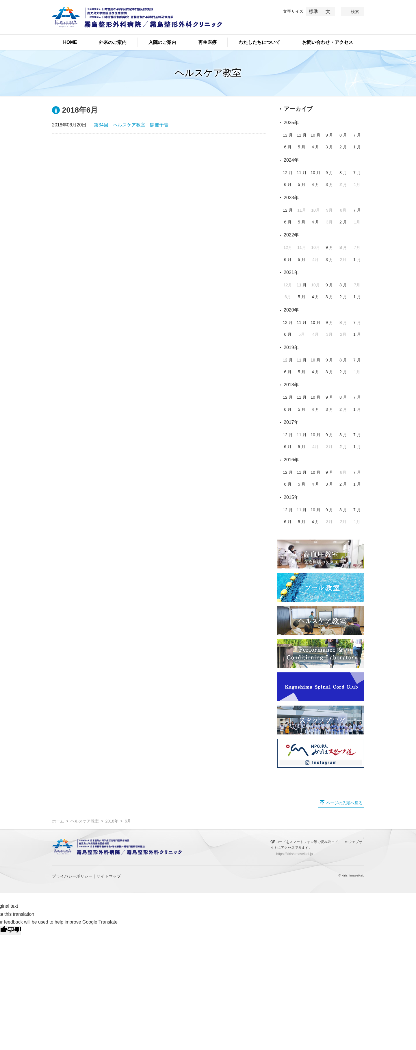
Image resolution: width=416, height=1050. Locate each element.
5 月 (301, 147)
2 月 (343, 147)
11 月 (301, 135)
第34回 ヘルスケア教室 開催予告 (131, 124)
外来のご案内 (113, 42)
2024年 (291, 160)
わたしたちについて (259, 42)
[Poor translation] (14, 930)
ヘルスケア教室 (84, 821)
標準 (313, 11)
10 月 (315, 135)
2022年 (291, 234)
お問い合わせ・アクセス (327, 42)
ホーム (58, 821)
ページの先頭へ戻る (344, 803)
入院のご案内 (162, 42)
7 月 (357, 135)
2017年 (291, 422)
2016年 (291, 459)
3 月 (329, 147)
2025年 (291, 122)
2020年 (291, 309)
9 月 (329, 135)
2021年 (291, 272)
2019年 (291, 347)
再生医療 (207, 42)
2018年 (291, 384)
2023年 (291, 197)
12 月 (287, 135)
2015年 (291, 497)
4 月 (315, 147)
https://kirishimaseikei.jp (294, 854)
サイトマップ (108, 876)
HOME (70, 42)
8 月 (343, 135)
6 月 (287, 147)
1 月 (357, 147)
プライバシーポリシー (72, 876)
